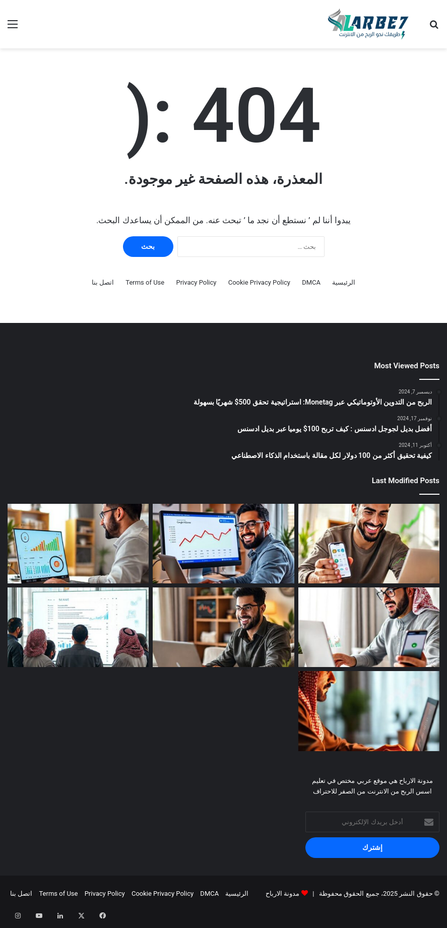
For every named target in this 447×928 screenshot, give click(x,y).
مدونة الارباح (282, 893)
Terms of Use (144, 282)
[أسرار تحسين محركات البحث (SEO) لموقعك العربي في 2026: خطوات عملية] (78, 627)
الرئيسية (343, 282)
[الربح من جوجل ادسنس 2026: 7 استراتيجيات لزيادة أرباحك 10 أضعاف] (78, 543)
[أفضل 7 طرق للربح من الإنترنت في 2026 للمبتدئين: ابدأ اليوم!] (223, 627)
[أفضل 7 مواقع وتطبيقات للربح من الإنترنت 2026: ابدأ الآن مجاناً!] (368, 543)
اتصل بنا (103, 282)
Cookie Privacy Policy (259, 282)
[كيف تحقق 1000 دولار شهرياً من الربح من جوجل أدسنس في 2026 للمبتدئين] (368, 627)
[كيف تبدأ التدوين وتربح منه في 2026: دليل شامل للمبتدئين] (368, 711)
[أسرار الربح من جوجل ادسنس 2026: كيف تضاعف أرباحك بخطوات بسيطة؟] (223, 543)
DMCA (311, 282)
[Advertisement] (223, 123)
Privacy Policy (196, 282)
